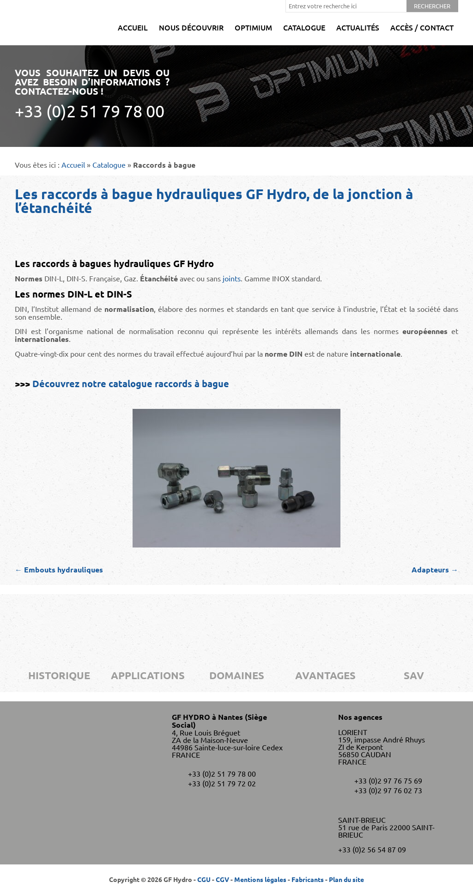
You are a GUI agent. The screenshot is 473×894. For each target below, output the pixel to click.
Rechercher (432, 6)
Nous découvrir (191, 27)
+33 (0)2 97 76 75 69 (388, 780)
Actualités (357, 27)
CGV (222, 879)
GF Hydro (41, 22)
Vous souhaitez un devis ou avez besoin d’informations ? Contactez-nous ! (92, 93)
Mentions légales (260, 879)
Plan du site (346, 879)
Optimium (253, 27)
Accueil (133, 27)
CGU (204, 879)
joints (232, 278)
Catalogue (304, 27)
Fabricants (307, 879)
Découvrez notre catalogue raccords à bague (130, 383)
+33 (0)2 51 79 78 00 (222, 773)
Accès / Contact (422, 27)
